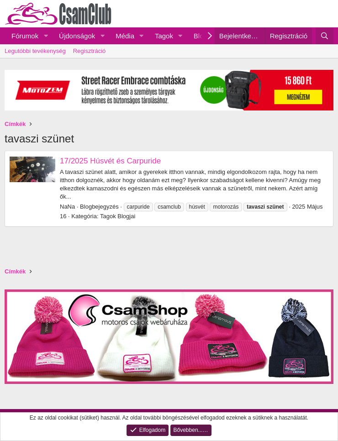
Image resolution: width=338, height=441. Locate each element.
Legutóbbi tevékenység (35, 50)
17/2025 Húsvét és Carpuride (110, 161)
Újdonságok (77, 36)
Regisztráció (89, 50)
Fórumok (24, 36)
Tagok (164, 36)
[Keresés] (324, 35)
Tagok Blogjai (117, 216)
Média (125, 36)
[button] (45, 35)
